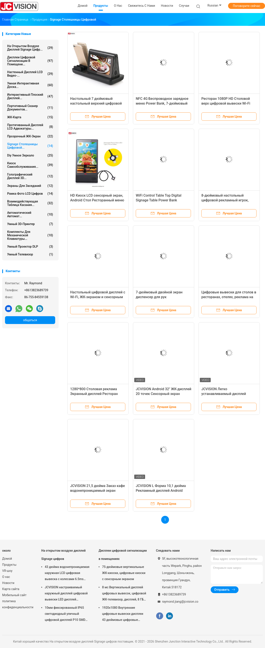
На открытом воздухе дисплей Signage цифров (63, 555)
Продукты (9, 564)
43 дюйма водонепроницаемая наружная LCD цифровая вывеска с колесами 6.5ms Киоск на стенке (67, 573)
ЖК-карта (30, 117)
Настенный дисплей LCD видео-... (30, 73)
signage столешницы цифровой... (30, 145)
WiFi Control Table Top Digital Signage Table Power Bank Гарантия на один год (158, 200)
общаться (30, 320)
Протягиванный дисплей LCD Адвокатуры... (30, 126)
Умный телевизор (30, 254)
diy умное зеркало (30, 155)
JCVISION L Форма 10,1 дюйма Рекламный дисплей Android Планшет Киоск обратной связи (162, 490)
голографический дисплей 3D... (30, 176)
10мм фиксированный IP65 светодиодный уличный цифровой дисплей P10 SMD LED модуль (65, 614)
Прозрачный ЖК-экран (30, 136)
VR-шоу (7, 570)
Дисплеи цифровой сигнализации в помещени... (30, 61)
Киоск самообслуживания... (30, 164)
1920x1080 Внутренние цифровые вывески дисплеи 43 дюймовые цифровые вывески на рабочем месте (122, 614)
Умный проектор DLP (30, 246)
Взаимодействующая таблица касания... (30, 203)
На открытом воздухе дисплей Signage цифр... (30, 47)
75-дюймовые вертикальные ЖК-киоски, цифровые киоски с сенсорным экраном (123, 573)
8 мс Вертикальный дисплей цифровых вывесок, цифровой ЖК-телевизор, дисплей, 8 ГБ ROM (124, 594)
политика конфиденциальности (17, 604)
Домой (7, 558)
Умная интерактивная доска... (30, 85)
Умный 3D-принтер (30, 224)
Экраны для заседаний (30, 186)
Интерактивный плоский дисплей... (30, 96)
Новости (8, 583)
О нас (6, 577)
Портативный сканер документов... (30, 107)
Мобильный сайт (14, 595)
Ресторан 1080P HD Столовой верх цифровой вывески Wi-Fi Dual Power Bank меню (225, 103)
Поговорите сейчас (246, 6)
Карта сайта (10, 589)
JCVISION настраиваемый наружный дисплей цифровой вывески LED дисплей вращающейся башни (66, 594)
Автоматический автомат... (30, 214)
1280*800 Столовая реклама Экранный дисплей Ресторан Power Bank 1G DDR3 (94, 394)
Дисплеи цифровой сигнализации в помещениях (123, 555)
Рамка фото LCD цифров (30, 193)
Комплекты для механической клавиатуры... (30, 235)
